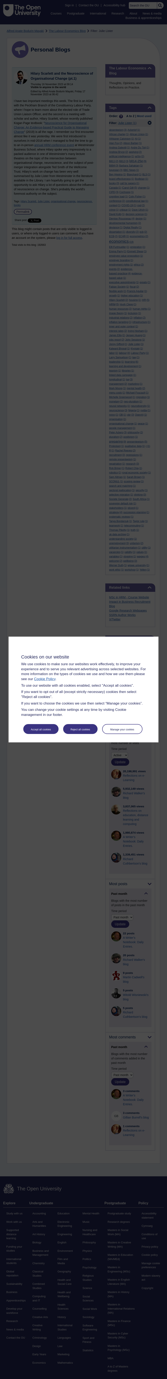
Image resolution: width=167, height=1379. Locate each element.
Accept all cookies (41, 729)
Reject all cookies (80, 729)
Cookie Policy (44, 679)
